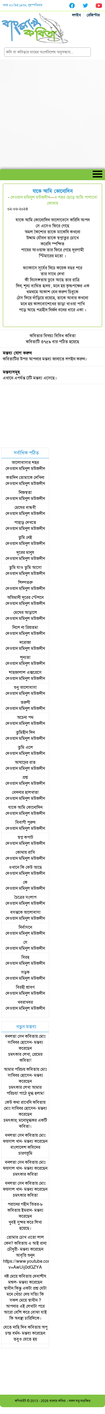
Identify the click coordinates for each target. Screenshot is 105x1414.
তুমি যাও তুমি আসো (25, 568)
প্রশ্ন (25, 777)
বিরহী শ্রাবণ (25, 987)
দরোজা (25, 643)
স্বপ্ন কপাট (25, 837)
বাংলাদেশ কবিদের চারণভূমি (25, 1150)
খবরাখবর (25, 1002)
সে (25, 942)
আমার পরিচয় (14, 1069)
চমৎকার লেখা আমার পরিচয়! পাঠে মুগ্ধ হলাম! (25, 1090)
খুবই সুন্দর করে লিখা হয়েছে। (25, 1225)
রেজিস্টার (93, 15)
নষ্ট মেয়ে (11, 1276)
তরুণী (25, 703)
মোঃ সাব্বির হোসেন (27, 1039)
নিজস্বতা (25, 493)
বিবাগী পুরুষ (25, 822)
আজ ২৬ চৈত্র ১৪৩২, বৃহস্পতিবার (22, 5)
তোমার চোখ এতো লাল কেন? (24, 1240)
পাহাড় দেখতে (25, 523)
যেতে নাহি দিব (15, 1327)
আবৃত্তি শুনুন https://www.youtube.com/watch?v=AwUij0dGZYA (35, 1261)
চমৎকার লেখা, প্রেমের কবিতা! (25, 1057)
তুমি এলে (25, 747)
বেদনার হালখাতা (25, 792)
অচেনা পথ (25, 717)
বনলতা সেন (14, 1036)
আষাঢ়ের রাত (25, 762)
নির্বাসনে (25, 927)
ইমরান (26, 1210)
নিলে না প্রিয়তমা (25, 628)
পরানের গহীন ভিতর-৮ (25, 1204)
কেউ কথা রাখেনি (18, 1102)
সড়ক (25, 972)
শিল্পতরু (25, 583)
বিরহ (25, 957)
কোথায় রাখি (25, 852)
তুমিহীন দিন (25, 732)
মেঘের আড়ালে (25, 613)
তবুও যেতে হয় (25, 1339)
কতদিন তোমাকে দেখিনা (25, 478)
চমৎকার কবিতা (25, 1174)
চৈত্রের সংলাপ (25, 897)
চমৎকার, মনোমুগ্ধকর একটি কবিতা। (25, 1123)
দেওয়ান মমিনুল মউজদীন (30, 197)
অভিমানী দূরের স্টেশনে (25, 598)
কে (25, 882)
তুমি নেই (25, 538)
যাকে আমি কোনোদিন (25, 807)
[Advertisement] (52, 114)
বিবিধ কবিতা (65, 336)
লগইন (76, 15)
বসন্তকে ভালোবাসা (25, 912)
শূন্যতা (25, 658)
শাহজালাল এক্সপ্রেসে (25, 673)
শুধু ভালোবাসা (25, 688)
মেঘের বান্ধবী (25, 508)
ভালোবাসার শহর (25, 463)
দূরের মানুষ (25, 553)
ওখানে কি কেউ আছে (25, 867)
